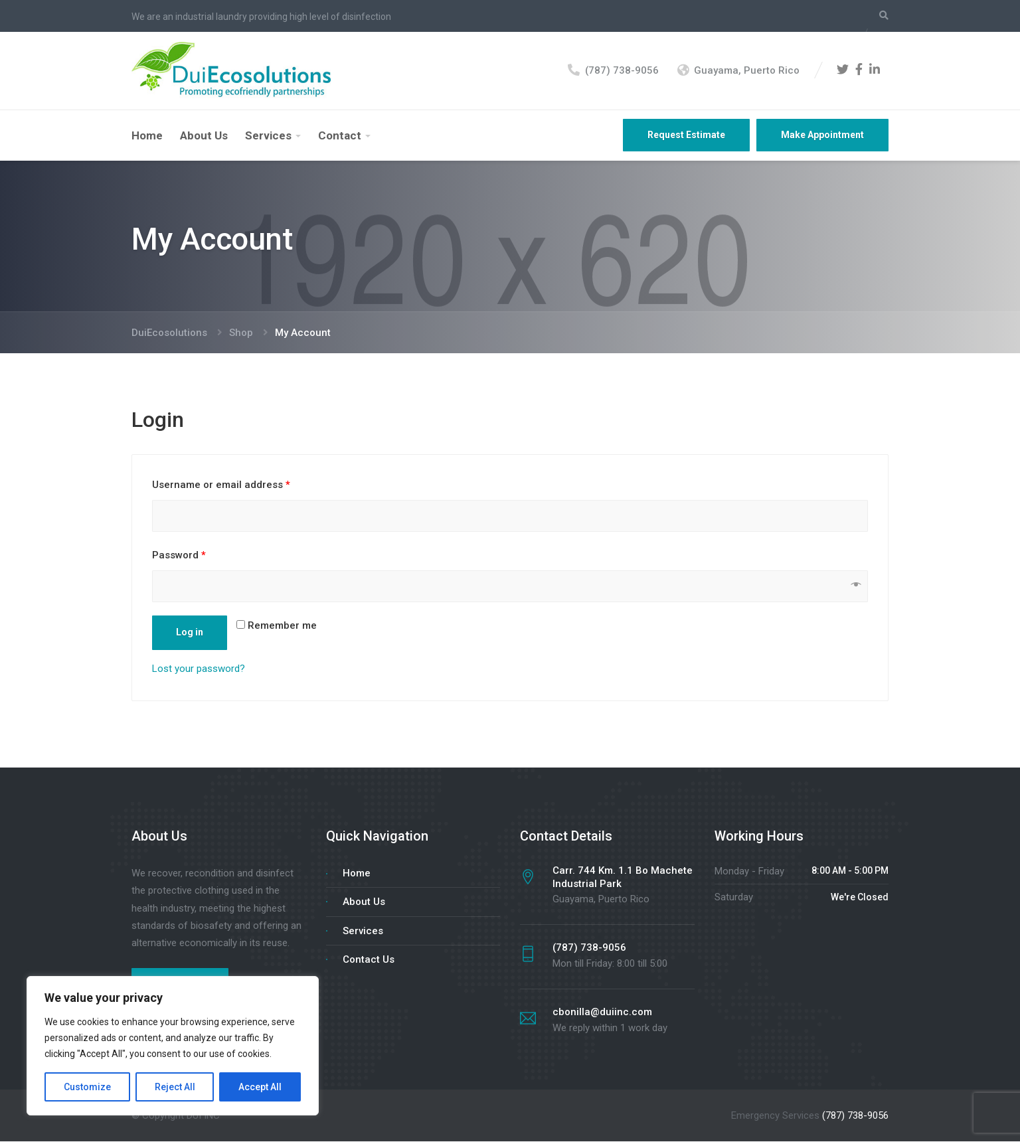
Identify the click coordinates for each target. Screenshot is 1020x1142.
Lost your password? (198, 669)
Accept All (260, 1087)
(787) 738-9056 (855, 1116)
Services (268, 136)
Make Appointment (822, 135)
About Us (204, 136)
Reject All (175, 1087)
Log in (189, 632)
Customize (87, 1087)
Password (179, 556)
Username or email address (221, 485)
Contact (339, 136)
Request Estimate (686, 135)
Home (147, 136)
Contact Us (368, 960)
